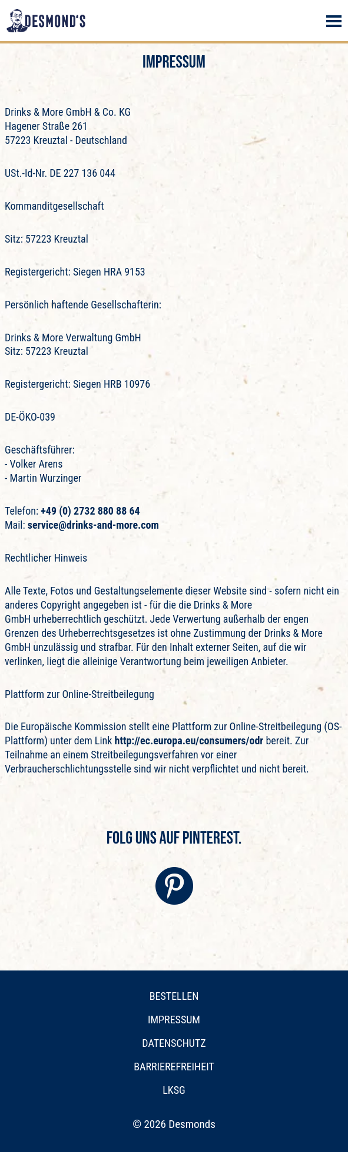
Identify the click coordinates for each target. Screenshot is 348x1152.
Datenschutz (174, 1043)
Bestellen (174, 996)
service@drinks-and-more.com (93, 525)
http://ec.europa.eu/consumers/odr (189, 740)
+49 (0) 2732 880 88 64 (89, 511)
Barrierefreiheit (174, 1066)
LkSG (174, 1090)
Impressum (174, 1019)
